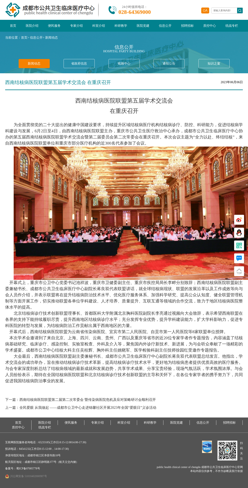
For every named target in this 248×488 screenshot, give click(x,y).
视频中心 (124, 63)
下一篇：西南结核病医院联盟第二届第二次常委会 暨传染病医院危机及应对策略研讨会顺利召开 (80, 400)
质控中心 (209, 25)
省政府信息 (79, 63)
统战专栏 (231, 25)
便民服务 (54, 25)
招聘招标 (187, 25)
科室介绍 (98, 25)
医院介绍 (32, 25)
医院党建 (143, 25)
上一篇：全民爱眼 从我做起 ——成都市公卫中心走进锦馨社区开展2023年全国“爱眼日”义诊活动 (80, 408)
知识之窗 (214, 63)
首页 (13, 25)
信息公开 (165, 25)
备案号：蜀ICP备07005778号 (22, 468)
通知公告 (169, 63)
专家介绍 (76, 25)
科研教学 (120, 25)
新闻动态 (51, 37)
